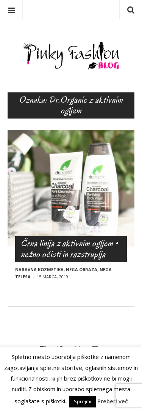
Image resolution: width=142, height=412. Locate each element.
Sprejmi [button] (82, 401)
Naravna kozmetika (39, 269)
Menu (11, 9)
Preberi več (112, 401)
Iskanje (130, 9)
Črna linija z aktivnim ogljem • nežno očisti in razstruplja (69, 248)
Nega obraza (81, 269)
